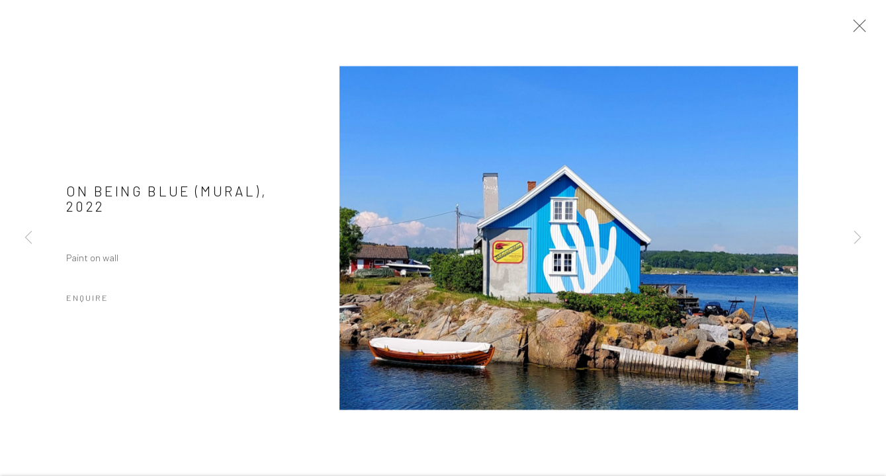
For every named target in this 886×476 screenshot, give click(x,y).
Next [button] (857, 238)
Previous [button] (28, 238)
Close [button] (856, 30)
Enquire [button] (87, 299)
